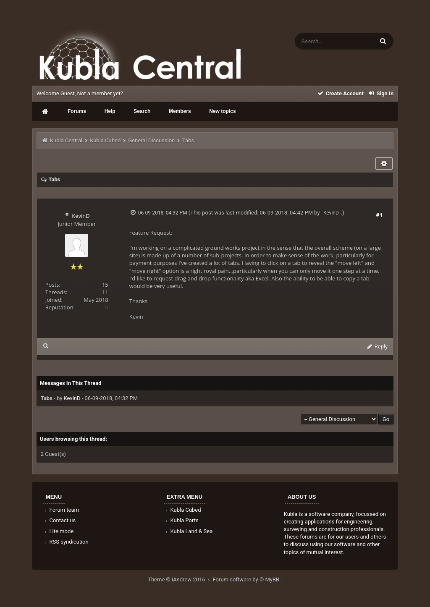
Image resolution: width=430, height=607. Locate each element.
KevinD (80, 216)
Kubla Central (66, 140)
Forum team (61, 510)
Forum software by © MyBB (247, 579)
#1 (379, 215)
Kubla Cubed (105, 140)
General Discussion (151, 140)
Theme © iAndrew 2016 (180, 579)
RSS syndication (66, 542)
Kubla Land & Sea (188, 531)
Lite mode (58, 531)
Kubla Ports (181, 520)
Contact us (59, 520)
